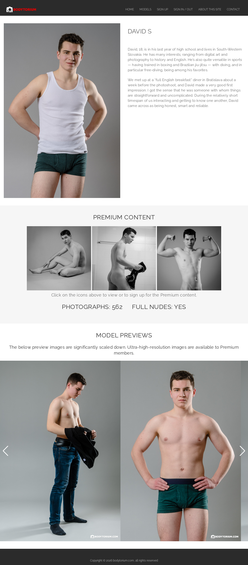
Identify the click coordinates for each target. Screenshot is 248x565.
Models (145, 9)
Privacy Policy (196, 552)
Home (129, 9)
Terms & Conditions (169, 552)
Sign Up (162, 9)
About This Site (209, 9)
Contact (233, 9)
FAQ (101, 552)
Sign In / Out (183, 9)
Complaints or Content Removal (130, 552)
